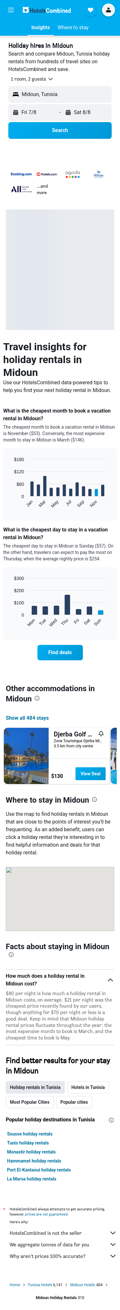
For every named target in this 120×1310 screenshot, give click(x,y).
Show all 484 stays (27, 718)
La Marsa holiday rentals (31, 1178)
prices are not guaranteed (46, 1214)
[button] (11, 10)
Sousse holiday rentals (29, 1133)
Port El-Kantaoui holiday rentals (39, 1169)
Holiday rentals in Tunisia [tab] (35, 1087)
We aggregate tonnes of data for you (63, 1244)
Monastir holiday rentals (31, 1151)
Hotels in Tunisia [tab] (88, 1087)
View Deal (90, 773)
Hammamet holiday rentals (34, 1160)
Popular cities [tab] (74, 1102)
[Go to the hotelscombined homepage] (47, 10)
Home (15, 1285)
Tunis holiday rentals (28, 1142)
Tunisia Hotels (40, 1285)
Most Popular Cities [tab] (30, 1102)
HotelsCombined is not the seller (63, 1233)
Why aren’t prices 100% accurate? (63, 1256)
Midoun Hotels (82, 1285)
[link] (60, 652)
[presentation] (37, 698)
